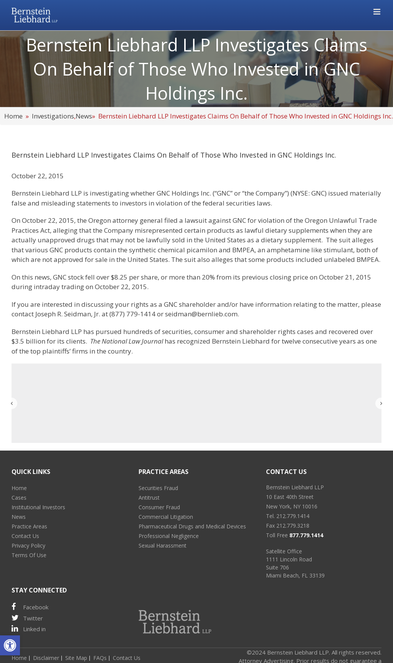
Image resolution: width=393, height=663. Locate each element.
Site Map (76, 657)
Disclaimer (46, 657)
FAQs (100, 657)
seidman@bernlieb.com (201, 313)
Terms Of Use (29, 555)
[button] (10, 645)
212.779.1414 (292, 516)
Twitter (27, 618)
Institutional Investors (38, 507)
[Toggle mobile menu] (377, 12)
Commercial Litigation (166, 516)
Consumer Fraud (159, 507)
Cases (19, 497)
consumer (209, 331)
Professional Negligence (169, 536)
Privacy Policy (28, 545)
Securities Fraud (158, 488)
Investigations (53, 116)
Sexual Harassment (163, 545)
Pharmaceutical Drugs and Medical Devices (192, 526)
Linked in (29, 629)
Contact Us (25, 536)
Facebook (30, 607)
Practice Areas (29, 526)
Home (13, 116)
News (84, 116)
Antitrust (149, 497)
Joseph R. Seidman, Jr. (67, 313)
